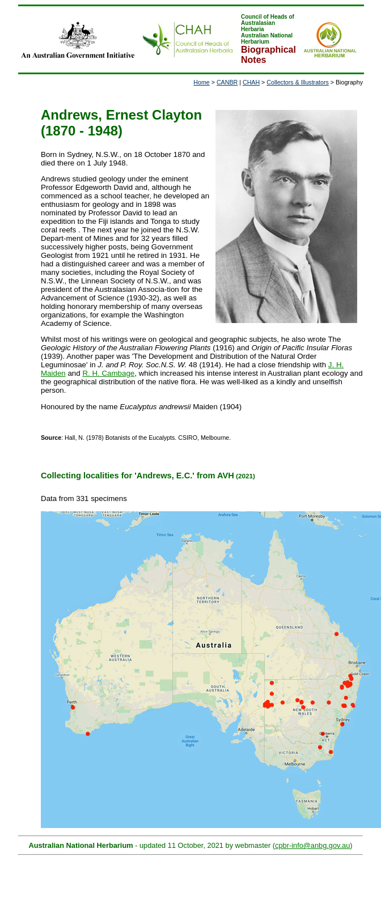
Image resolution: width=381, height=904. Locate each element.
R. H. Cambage (108, 373)
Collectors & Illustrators (297, 82)
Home (201, 82)
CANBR (227, 82)
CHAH (251, 82)
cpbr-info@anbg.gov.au (312, 845)
